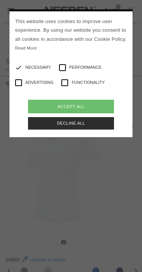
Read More (26, 48)
